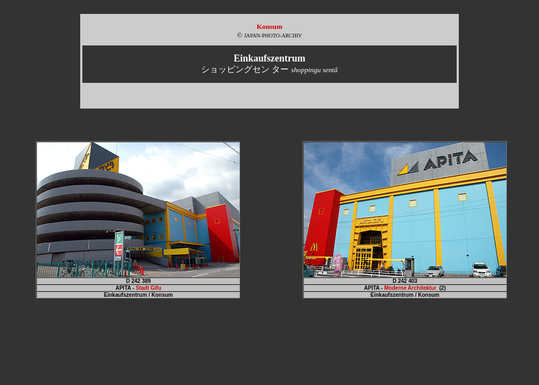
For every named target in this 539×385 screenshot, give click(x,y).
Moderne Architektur (410, 288)
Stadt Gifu (148, 288)
